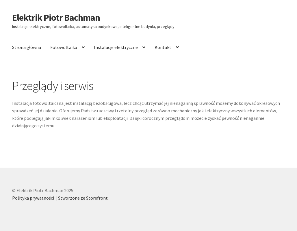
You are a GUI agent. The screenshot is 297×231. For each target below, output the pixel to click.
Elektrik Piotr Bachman (56, 17)
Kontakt (163, 47)
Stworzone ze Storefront (83, 198)
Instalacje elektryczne (116, 47)
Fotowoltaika (63, 47)
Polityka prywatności (33, 198)
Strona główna (26, 47)
